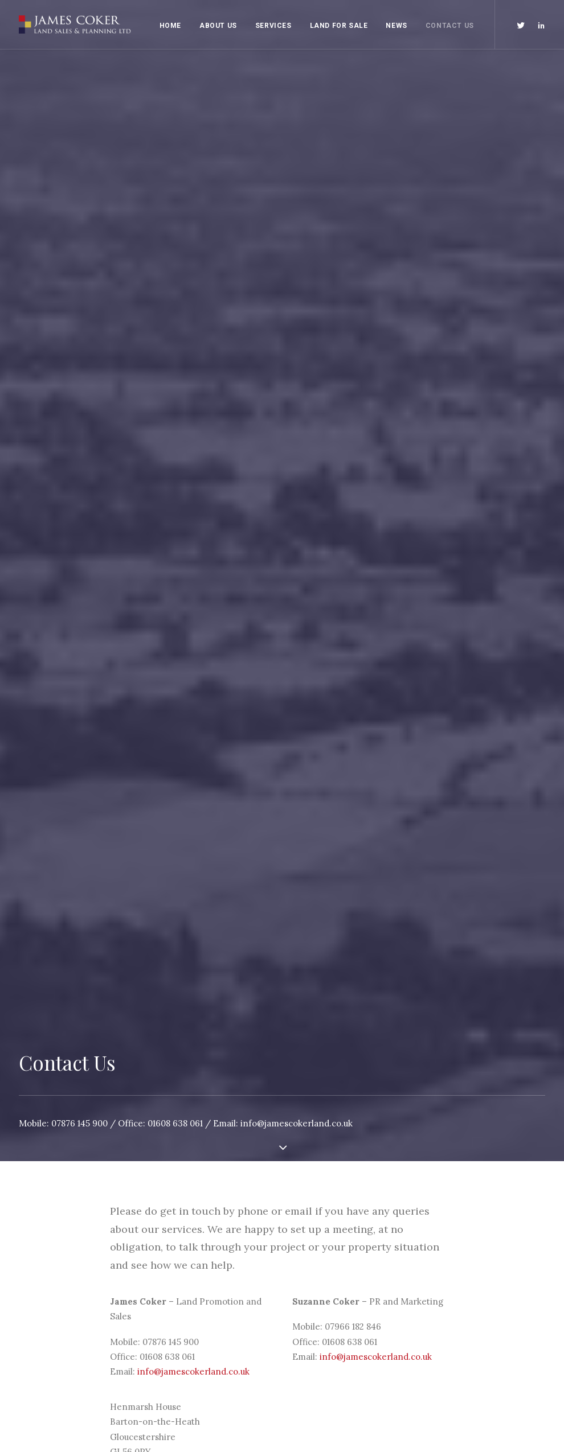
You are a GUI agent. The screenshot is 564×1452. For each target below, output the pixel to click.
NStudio (515, 1279)
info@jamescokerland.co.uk (296, 289)
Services (273, 26)
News (396, 26)
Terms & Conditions (330, 1307)
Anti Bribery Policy (327, 1279)
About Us (218, 26)
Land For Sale (339, 26)
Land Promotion (187, 1307)
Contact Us (450, 26)
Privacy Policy (318, 1293)
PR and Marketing (189, 1320)
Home (170, 26)
